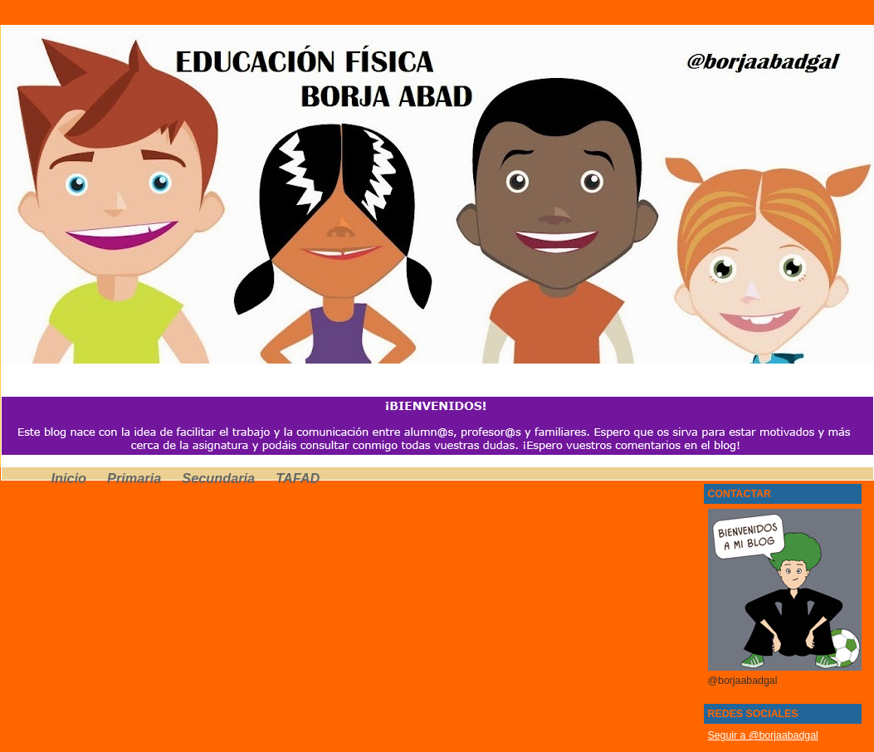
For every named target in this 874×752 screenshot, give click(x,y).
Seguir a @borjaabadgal (763, 735)
